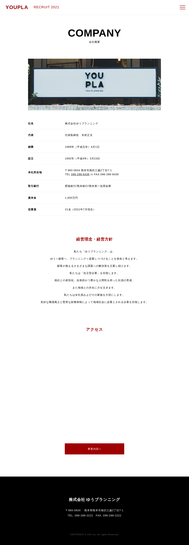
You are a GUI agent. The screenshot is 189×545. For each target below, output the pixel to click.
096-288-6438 (80, 174)
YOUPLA (17, 7)
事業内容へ (95, 448)
